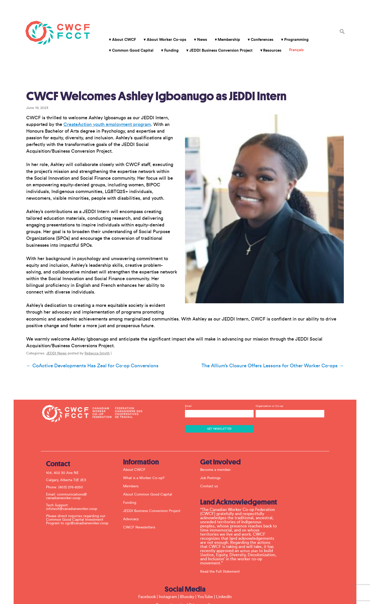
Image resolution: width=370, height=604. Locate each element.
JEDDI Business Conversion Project (217, 41)
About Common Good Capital (152, 454)
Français (293, 40)
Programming (293, 30)
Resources (269, 41)
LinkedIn (224, 557)
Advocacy (135, 479)
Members (135, 446)
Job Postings (215, 438)
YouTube (205, 557)
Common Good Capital (129, 41)
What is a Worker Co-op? (148, 438)
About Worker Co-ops (163, 30)
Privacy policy (201, 565)
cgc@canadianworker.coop (91, 483)
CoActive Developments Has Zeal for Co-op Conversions (84, 333)
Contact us (213, 446)
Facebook (147, 557)
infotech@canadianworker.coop (75, 469)
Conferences (258, 30)
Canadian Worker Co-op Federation (50, 23)
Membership (225, 30)
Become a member (220, 430)
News (198, 30)
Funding (168, 41)
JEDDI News (49, 321)
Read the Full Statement (224, 531)
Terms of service (171, 565)
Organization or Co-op (267, 366)
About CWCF (121, 30)
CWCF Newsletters (143, 487)
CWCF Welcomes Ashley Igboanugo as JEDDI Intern (148, 64)
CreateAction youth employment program (99, 92)
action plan (253, 511)
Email (218, 369)
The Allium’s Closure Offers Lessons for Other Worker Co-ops (280, 333)
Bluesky (187, 557)
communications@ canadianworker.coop (70, 456)
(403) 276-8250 (75, 447)
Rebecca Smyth (89, 321)
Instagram (168, 557)
